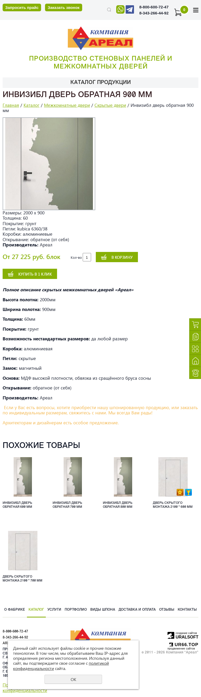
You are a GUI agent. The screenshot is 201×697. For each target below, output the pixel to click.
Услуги (54, 609)
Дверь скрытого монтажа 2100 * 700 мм (22, 578)
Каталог (32, 105)
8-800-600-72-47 (154, 7)
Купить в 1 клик (35, 274)
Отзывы (166, 609)
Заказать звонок (63, 7)
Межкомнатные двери (67, 105)
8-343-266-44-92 (154, 13)
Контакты (187, 609)
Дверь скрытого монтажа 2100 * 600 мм (173, 504)
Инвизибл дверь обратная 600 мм (17, 504)
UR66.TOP (183, 644)
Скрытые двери (110, 105)
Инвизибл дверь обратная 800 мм (117, 504)
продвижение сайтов (181, 648)
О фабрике (14, 609)
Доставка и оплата (137, 609)
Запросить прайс (21, 7)
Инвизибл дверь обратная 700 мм (67, 504)
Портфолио (76, 609)
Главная (11, 105)
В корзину (122, 257)
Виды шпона (102, 609)
